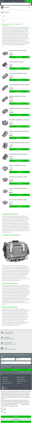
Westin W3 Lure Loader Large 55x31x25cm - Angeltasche (18, 199)
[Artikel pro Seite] (16, 18)
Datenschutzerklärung (21, 379)
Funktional (4, 412)
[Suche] (29, 4)
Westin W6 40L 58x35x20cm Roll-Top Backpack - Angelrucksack (19, 131)
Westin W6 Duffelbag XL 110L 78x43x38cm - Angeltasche (18, 73)
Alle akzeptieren (16, 416)
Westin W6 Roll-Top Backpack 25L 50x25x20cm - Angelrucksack (19, 142)
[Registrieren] (3, 1)
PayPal (4, 411)
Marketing (4, 409)
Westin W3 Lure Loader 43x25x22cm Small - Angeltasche (18, 188)
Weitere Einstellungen (4, 414)
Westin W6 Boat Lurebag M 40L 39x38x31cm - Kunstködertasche (19, 120)
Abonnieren (22, 370)
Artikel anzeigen (19, 172)
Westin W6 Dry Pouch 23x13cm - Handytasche (16, 62)
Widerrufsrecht (4, 379)
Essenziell (4, 408)
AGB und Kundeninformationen (22, 381)
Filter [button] (3, 20)
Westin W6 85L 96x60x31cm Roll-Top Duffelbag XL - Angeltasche (19, 84)
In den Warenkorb (22, 57)
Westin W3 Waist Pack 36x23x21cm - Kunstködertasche (18, 50)
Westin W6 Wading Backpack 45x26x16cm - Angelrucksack (18, 154)
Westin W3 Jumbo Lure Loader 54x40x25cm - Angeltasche (18, 177)
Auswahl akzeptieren (16, 419)
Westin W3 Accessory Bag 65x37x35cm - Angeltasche (17, 165)
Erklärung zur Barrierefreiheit (7, 383)
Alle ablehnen (16, 421)
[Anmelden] (1, 1)
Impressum (19, 383)
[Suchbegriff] (14, 4)
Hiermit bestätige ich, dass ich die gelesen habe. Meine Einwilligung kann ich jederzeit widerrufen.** (16, 366)
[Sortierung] (16, 16)
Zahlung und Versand (5, 381)
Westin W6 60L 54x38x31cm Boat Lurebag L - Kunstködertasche (19, 108)
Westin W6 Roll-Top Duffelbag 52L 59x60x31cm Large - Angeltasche (17, 97)
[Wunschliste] (24, 1)
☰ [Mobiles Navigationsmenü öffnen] (29, 7)
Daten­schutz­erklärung (22, 406)
